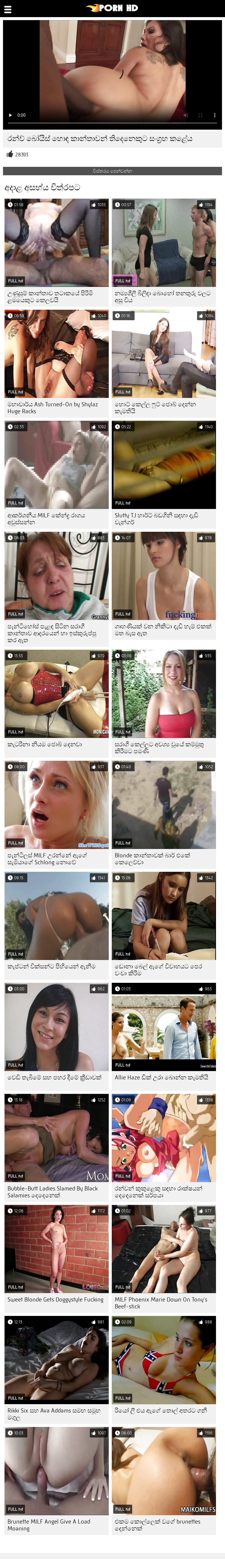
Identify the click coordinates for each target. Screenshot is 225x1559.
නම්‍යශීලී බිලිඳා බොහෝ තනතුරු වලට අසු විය (163, 297)
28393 (21, 155)
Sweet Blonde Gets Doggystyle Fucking (55, 1299)
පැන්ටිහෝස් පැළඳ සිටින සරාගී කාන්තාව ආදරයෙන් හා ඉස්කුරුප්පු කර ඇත (52, 633)
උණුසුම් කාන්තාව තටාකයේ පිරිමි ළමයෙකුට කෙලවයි (50, 297)
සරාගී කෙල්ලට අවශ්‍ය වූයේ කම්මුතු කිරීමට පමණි (159, 748)
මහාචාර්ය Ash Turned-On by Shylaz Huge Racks (53, 408)
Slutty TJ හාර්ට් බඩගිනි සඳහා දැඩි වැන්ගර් (156, 519)
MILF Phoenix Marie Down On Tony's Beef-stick (161, 1303)
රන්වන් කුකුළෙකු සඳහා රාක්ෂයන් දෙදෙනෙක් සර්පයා (158, 1192)
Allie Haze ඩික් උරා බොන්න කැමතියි (161, 1077)
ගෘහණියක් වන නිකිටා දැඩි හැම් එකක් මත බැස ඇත (163, 630)
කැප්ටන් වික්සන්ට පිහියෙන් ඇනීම (52, 966)
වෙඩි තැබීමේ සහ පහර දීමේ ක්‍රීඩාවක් (55, 1077)
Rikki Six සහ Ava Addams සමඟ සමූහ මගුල (54, 1414)
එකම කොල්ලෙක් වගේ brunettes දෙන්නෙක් (157, 1525)
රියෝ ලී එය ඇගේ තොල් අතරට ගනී (161, 1410)
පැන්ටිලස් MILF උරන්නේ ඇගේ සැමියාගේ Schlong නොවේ (47, 859)
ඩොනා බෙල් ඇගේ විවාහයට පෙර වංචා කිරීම (158, 970)
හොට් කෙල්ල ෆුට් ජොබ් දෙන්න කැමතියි (155, 408)
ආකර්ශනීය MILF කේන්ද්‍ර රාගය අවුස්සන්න (46, 519)
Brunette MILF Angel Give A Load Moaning (49, 1525)
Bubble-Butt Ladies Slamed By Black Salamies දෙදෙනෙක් (53, 1192)
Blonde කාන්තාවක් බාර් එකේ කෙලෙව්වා (152, 859)
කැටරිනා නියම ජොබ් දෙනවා (45, 744)
